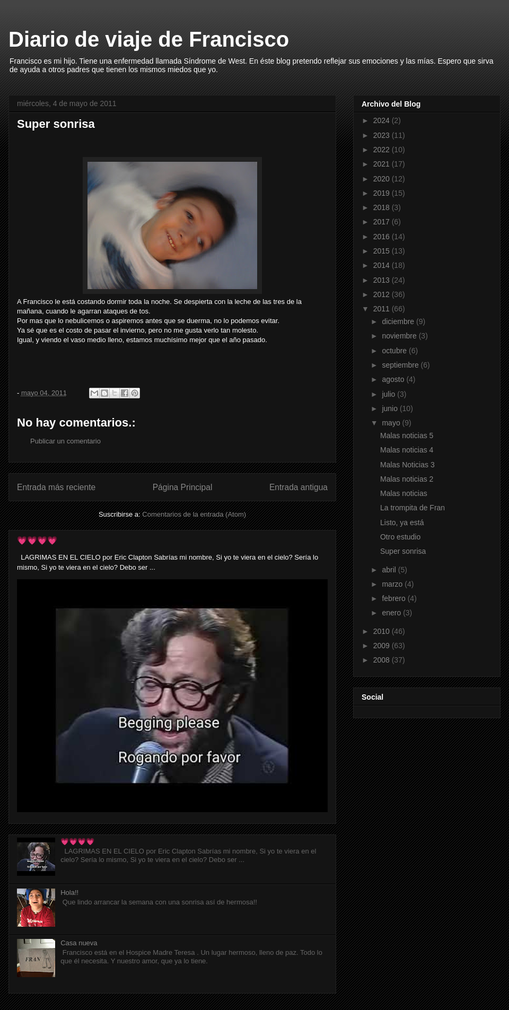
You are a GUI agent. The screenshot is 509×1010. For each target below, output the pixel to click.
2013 (382, 280)
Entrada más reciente (56, 487)
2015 (382, 251)
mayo (392, 423)
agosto (394, 379)
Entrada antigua (298, 487)
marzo (393, 584)
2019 (382, 193)
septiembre (401, 365)
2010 (382, 631)
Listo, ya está (402, 522)
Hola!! (69, 892)
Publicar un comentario (65, 441)
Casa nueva (78, 943)
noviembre (400, 336)
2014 (382, 265)
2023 (382, 135)
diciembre (399, 321)
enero (392, 612)
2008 (382, 660)
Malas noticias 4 (406, 450)
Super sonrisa (403, 551)
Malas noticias (403, 493)
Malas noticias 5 (406, 435)
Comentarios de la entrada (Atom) (194, 514)
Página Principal (183, 487)
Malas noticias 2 (406, 479)
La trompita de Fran (412, 507)
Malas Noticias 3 (407, 464)
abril (390, 569)
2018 (382, 207)
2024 (382, 120)
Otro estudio (400, 537)
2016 (382, 236)
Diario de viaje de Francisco (148, 39)
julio (389, 394)
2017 (382, 221)
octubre (395, 350)
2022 (382, 149)
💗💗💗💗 (37, 540)
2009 (382, 645)
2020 (382, 179)
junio (390, 408)
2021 (382, 164)
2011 (382, 308)
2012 (382, 294)
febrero (394, 598)
